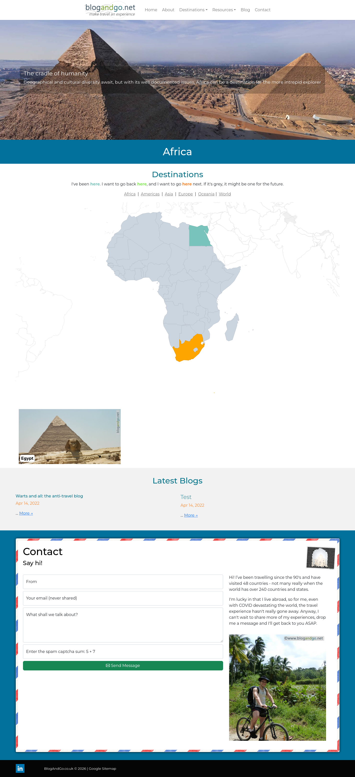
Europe (185, 194)
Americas (150, 194)
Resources (222, 9)
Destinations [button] (191, 9)
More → (26, 513)
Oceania (206, 194)
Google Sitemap (102, 769)
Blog (245, 9)
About (168, 9)
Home (151, 9)
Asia (169, 194)
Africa (130, 194)
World (225, 194)
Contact (263, 9)
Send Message (123, 665)
